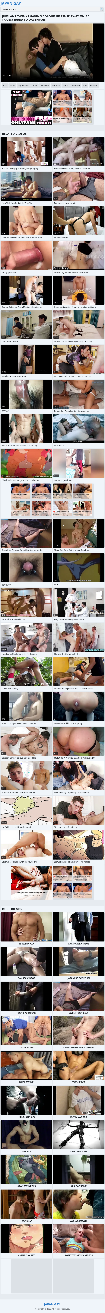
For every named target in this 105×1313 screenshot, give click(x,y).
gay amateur (23, 85)
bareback (44, 85)
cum (85, 85)
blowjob (93, 85)
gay (5, 85)
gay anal (56, 85)
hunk (35, 85)
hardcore (76, 85)
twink (12, 85)
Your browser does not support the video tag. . (52, 52)
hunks (65, 85)
